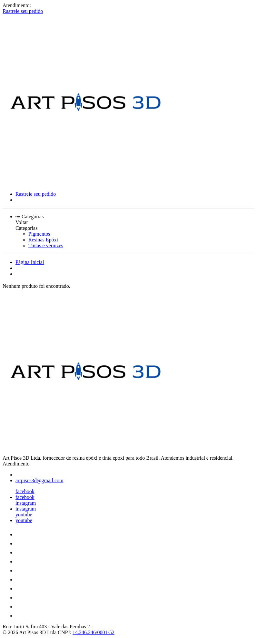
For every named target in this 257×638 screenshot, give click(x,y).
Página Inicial (29, 262)
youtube (23, 514)
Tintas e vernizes (45, 245)
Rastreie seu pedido (23, 11)
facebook (25, 491)
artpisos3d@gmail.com (39, 480)
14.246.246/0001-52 (93, 632)
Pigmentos (39, 234)
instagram (25, 503)
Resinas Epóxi (43, 239)
